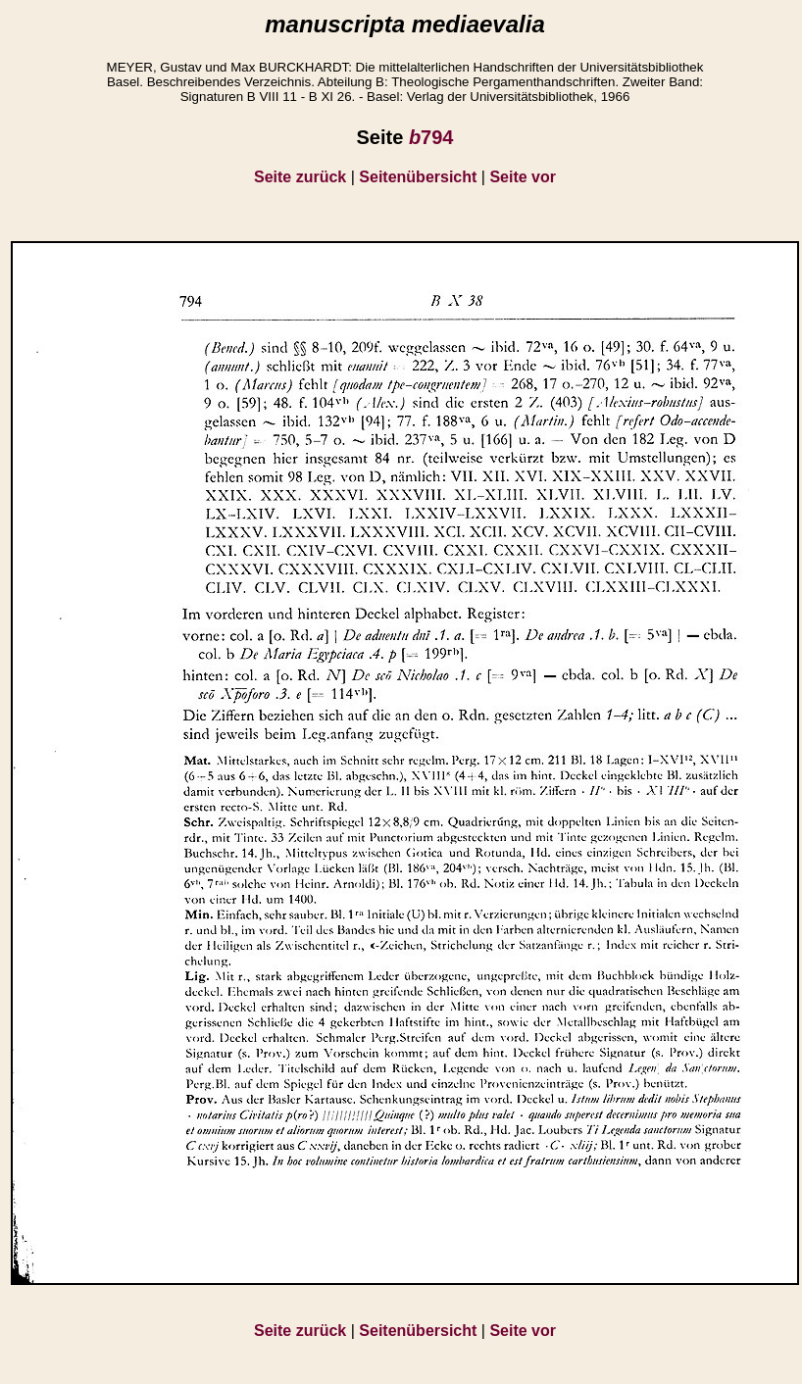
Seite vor (522, 177)
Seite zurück (300, 177)
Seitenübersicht (417, 177)
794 (431, 137)
